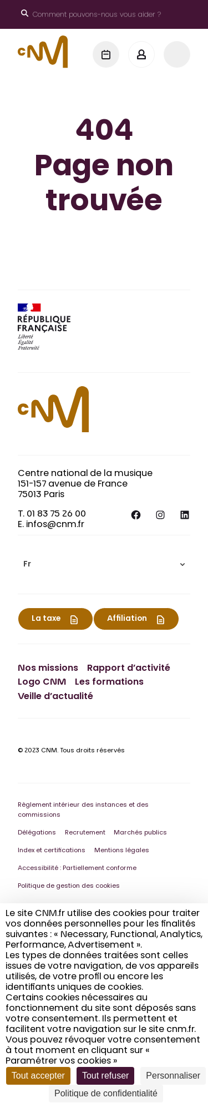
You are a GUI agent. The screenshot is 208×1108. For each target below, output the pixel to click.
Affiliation (127, 619)
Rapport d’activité (128, 668)
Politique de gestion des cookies (69, 886)
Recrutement (85, 833)
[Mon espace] (141, 54)
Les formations (109, 682)
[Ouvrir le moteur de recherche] (91, 14)
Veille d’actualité (55, 696)
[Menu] (177, 54)
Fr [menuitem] (27, 565)
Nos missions (48, 668)
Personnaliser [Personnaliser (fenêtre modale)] (173, 1075)
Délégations (37, 833)
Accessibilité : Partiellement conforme (77, 869)
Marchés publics (140, 833)
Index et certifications (51, 851)
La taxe (46, 619)
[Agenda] (106, 54)
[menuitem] (104, 564)
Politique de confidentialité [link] (106, 1093)
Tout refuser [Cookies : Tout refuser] (105, 1075)
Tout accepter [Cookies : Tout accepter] (38, 1075)
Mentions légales (121, 851)
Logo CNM (42, 682)
